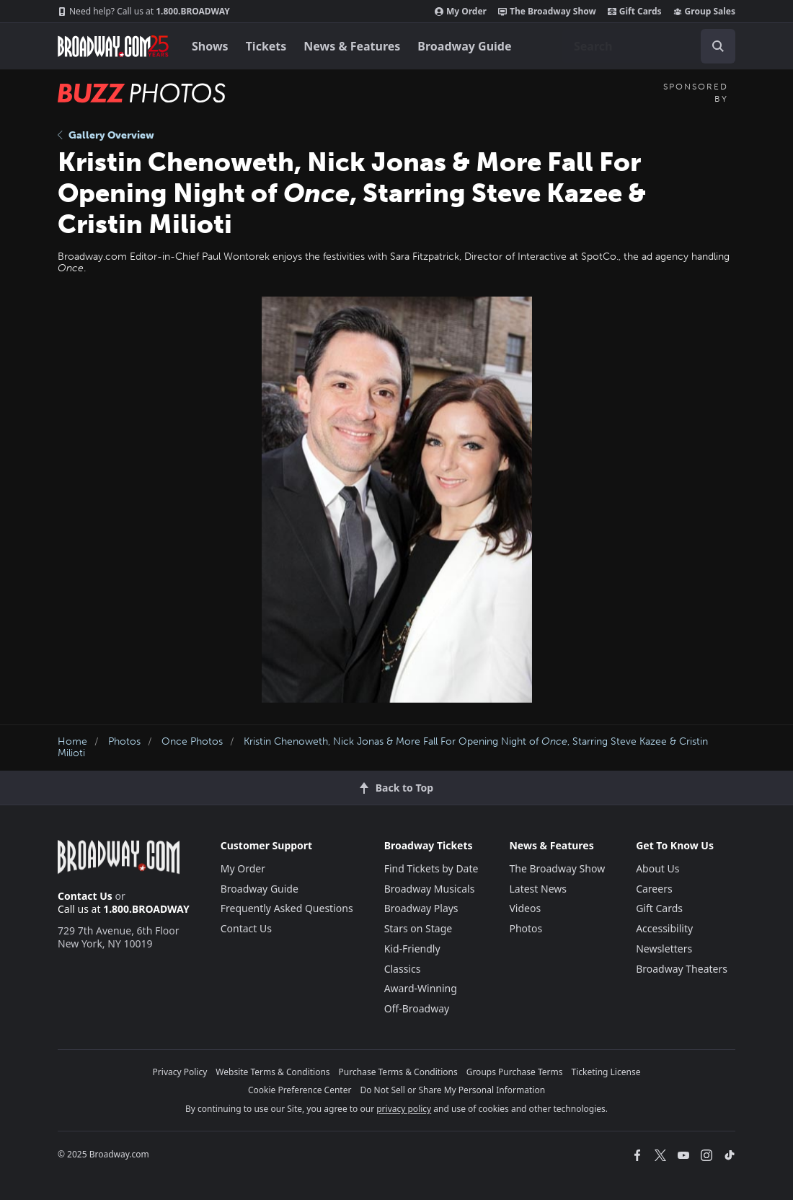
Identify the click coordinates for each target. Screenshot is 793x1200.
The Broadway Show (547, 11)
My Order (461, 11)
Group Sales (704, 11)
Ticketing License (606, 1072)
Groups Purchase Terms (514, 1072)
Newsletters (664, 948)
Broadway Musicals (429, 888)
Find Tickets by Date (431, 868)
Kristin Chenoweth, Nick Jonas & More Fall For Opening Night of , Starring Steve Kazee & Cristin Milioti (383, 747)
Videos (525, 908)
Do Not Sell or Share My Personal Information (452, 1090)
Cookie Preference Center (300, 1090)
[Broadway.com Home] (113, 46)
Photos (124, 741)
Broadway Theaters (681, 969)
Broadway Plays (421, 908)
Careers (654, 888)
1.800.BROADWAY (144, 11)
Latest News (538, 888)
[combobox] (648, 46)
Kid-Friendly (412, 948)
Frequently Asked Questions (287, 908)
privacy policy (403, 1109)
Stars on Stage (418, 928)
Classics (402, 969)
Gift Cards (635, 11)
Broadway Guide (464, 46)
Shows (210, 46)
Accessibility (664, 928)
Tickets (266, 46)
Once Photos (192, 741)
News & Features (352, 46)
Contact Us (85, 896)
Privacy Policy (180, 1072)
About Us (657, 868)
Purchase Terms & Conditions (398, 1072)
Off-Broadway (417, 1008)
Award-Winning (420, 988)
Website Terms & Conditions (272, 1072)
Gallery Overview (106, 135)
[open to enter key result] (718, 46)
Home (72, 741)
